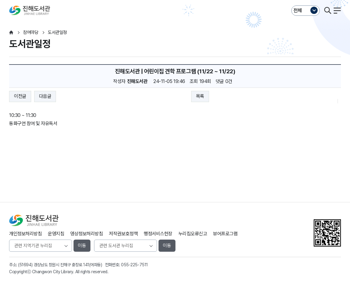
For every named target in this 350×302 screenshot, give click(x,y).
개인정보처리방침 (25, 234)
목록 (200, 96)
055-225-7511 (134, 264)
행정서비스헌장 (158, 234)
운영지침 (56, 234)
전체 (297, 10)
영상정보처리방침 (86, 234)
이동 (82, 245)
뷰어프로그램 (225, 234)
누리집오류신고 (192, 234)
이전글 (20, 96)
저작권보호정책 (123, 234)
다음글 (45, 96)
